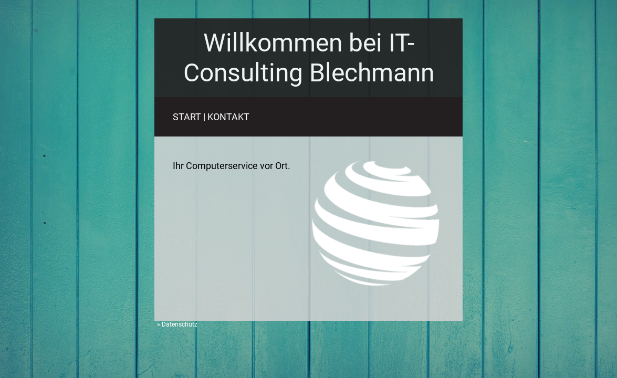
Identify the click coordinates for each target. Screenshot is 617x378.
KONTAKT (228, 116)
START (187, 116)
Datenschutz (179, 324)
